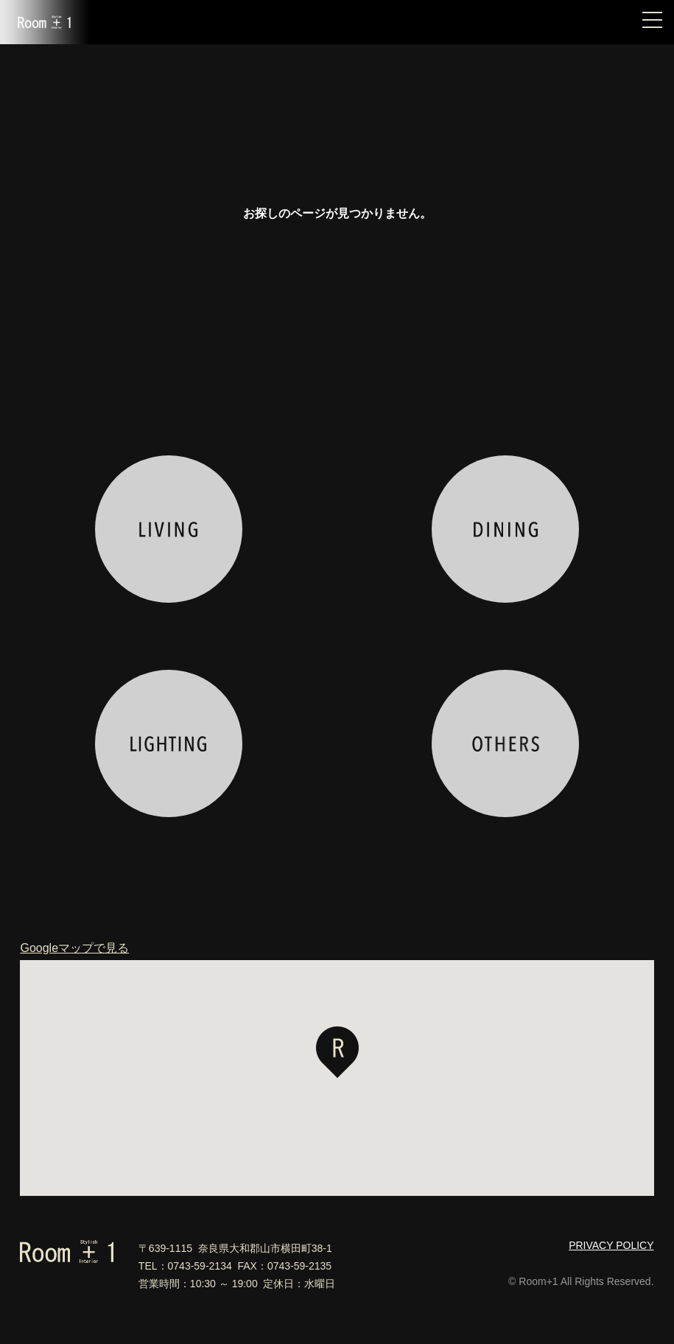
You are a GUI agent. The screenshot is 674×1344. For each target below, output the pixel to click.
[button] (337, 1052)
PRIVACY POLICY (611, 1245)
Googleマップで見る (74, 948)
